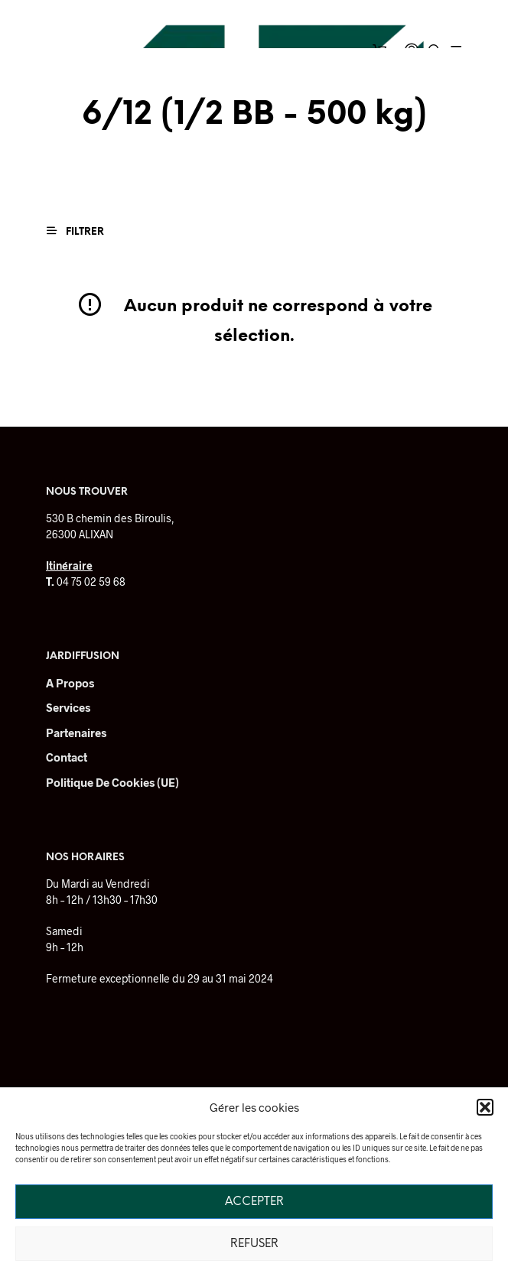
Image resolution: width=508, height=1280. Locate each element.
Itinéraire (69, 565)
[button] (485, 1107)
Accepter (254, 1202)
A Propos (70, 683)
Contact (66, 757)
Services (68, 707)
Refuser (254, 1244)
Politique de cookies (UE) (112, 782)
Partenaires (76, 732)
